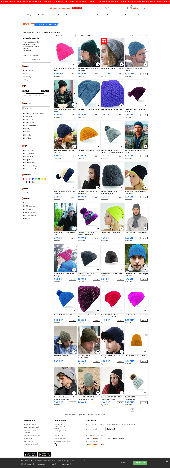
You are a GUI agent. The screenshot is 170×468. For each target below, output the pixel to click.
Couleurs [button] (28, 173)
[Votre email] (95, 428)
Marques (30, 15)
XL (28, 191)
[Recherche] (115, 8)
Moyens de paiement (31, 429)
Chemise (100, 15)
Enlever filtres (36, 58)
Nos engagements (30, 440)
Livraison (53, 8)
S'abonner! (111, 428)
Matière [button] (27, 197)
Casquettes (88, 15)
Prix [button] (25, 84)
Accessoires (129, 15)
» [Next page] (146, 34)
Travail (109, 15)
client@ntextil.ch (59, 425)
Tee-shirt (41, 15)
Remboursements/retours (32, 434)
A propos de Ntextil (30, 423)
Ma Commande (64, 8)
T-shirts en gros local (31, 443)
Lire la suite (82, 461)
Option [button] (27, 145)
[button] (128, 8)
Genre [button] (26, 65)
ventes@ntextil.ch (60, 429)
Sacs (59, 15)
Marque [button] (27, 102)
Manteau (77, 15)
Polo (67, 15)
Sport (118, 15)
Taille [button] (26, 187)
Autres (140, 15)
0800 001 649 (58, 434)
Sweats (51, 15)
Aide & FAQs (28, 437)
